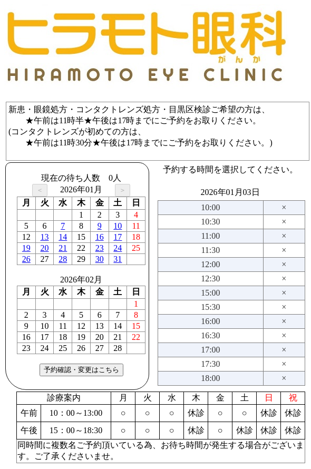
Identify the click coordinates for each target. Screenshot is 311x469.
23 (99, 247)
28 (63, 259)
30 (99, 259)
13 (45, 236)
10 (117, 225)
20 (45, 247)
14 (63, 236)
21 (63, 247)
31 (117, 259)
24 (117, 247)
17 (117, 236)
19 (26, 247)
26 (26, 259)
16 (99, 236)
